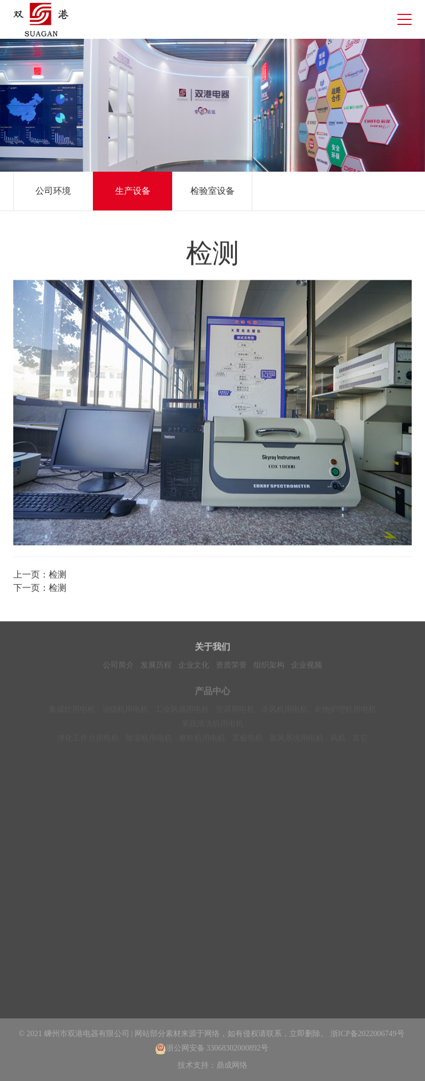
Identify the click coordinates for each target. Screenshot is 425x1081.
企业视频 (306, 666)
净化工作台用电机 (88, 741)
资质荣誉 (231, 666)
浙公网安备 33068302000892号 (212, 1048)
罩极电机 (247, 741)
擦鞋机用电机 (202, 741)
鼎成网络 (231, 1065)
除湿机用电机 (149, 741)
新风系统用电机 (296, 741)
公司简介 (118, 666)
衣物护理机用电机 (345, 712)
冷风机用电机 (284, 712)
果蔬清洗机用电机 (212, 726)
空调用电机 (235, 712)
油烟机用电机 (125, 712)
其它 (360, 741)
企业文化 (193, 666)
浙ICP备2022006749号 (367, 1033)
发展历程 (156, 666)
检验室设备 (212, 190)
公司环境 (53, 190)
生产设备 (133, 190)
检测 (57, 576)
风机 (338, 741)
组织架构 (268, 666)
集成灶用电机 (72, 712)
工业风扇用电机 (182, 712)
